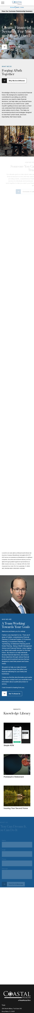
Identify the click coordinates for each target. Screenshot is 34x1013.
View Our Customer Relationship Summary (17, 11)
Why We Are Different (17, 81)
